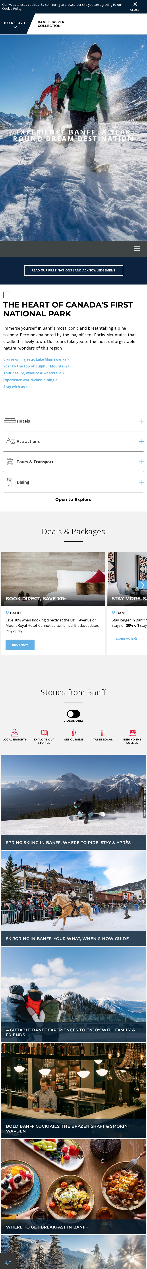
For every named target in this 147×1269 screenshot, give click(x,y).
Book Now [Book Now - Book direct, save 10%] (20, 645)
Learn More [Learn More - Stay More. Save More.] (125, 639)
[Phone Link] (8, 1261)
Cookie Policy (11, 8)
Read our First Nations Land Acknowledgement (74, 270)
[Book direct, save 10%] (53, 586)
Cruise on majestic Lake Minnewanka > (36, 359)
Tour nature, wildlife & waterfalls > (33, 373)
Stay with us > (15, 387)
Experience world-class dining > (30, 380)
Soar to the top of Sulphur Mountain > (36, 366)
